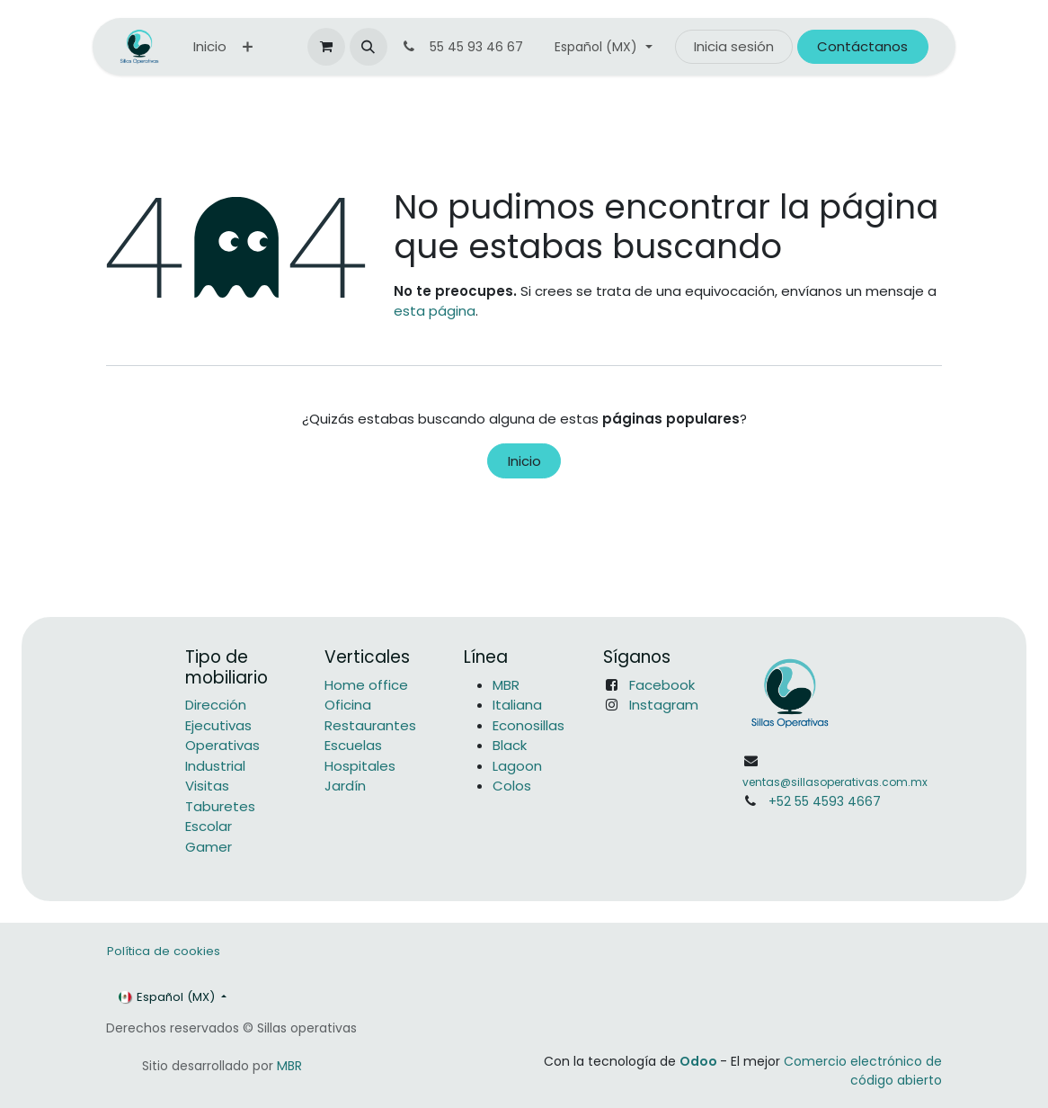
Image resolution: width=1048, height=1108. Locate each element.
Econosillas (528, 725)
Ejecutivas (218, 725)
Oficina (347, 704)
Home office (366, 684)
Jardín (345, 785)
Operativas (222, 745)
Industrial (215, 765)
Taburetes (220, 806)
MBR (506, 684)
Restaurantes (370, 725)
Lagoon (517, 765)
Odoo (699, 1061)
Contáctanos (862, 46)
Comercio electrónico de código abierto (863, 1070)
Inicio (524, 460)
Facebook (662, 684)
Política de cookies (163, 951)
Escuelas (353, 745)
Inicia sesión (734, 46)
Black (510, 745)
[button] (368, 47)
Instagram (663, 704)
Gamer (208, 846)
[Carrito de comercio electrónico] (326, 47)
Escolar (208, 826)
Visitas (207, 785)
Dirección (215, 704)
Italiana (517, 704)
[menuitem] (210, 47)
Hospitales (359, 765)
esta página (434, 310)
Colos (512, 785)
